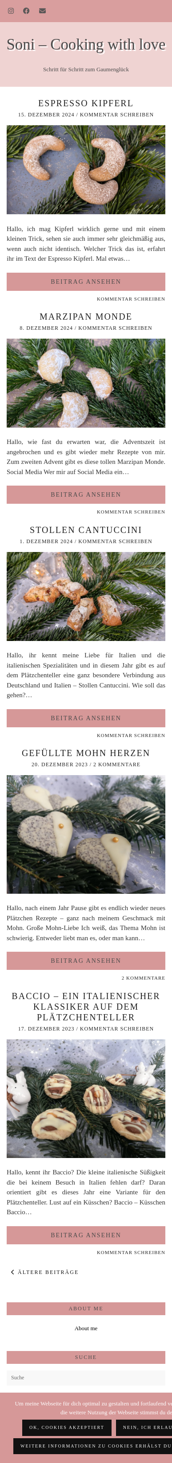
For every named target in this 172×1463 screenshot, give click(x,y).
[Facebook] (26, 11)
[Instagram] (11, 11)
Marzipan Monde (86, 316)
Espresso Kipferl (86, 103)
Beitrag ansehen (86, 281)
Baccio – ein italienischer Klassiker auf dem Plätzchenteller (86, 1006)
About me (86, 1328)
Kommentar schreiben (117, 115)
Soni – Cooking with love (86, 44)
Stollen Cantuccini (86, 530)
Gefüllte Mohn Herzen (86, 753)
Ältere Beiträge (45, 1272)
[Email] (42, 11)
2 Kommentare (116, 764)
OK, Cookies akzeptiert (66, 1427)
